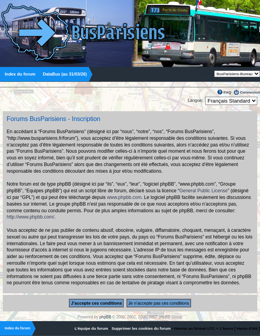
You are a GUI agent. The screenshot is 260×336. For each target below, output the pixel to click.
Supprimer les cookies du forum (141, 328)
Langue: (195, 100)
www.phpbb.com (124, 197)
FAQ (227, 92)
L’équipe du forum (91, 328)
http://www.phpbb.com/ (30, 217)
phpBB (105, 317)
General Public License (203, 190)
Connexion (250, 92)
